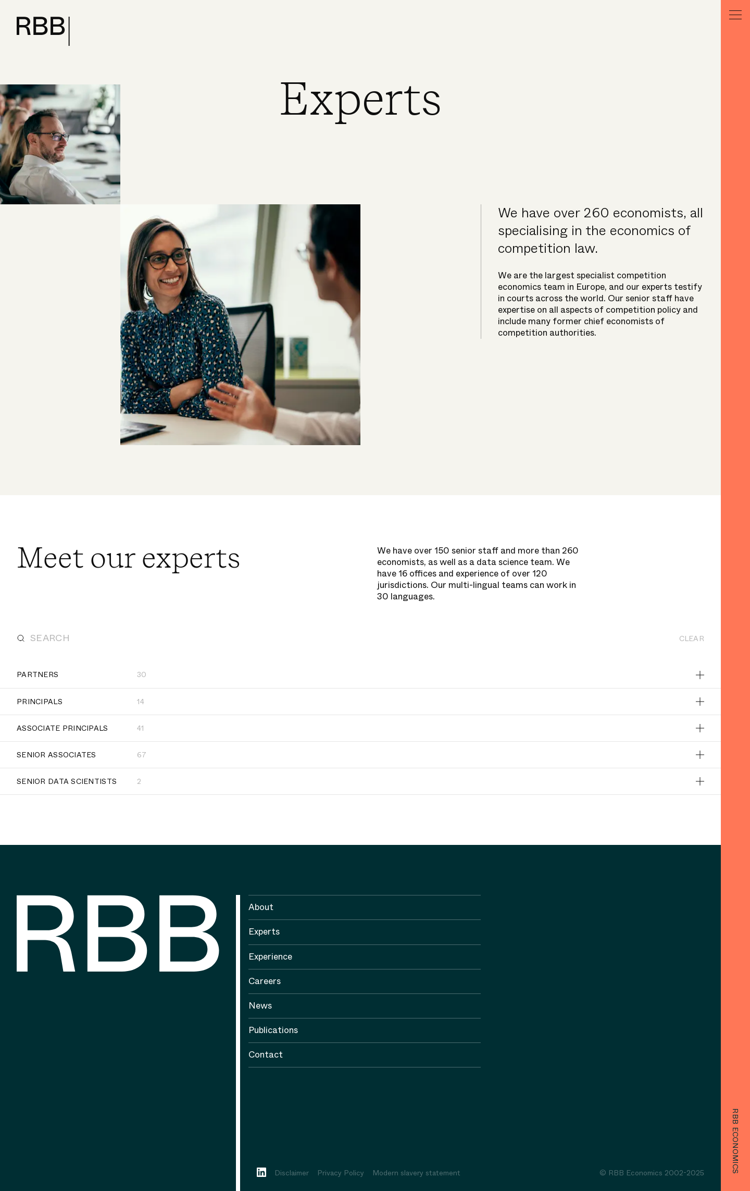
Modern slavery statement (416, 1172)
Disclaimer (291, 1172)
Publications (273, 1030)
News (260, 1005)
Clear (691, 638)
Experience (270, 956)
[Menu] (735, 14)
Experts (264, 931)
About (260, 907)
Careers (264, 981)
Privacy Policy (340, 1172)
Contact (265, 1054)
